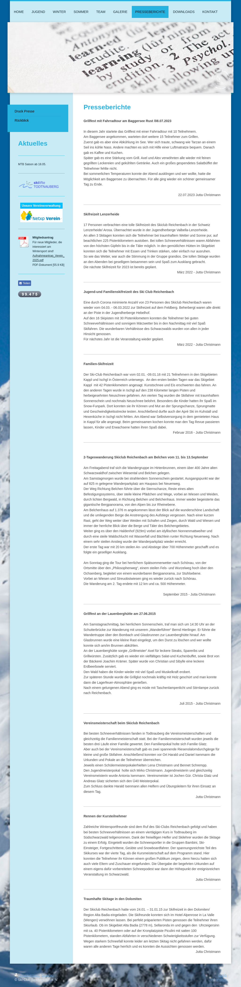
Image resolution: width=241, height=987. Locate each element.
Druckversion (27, 975)
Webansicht (217, 980)
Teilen (24, 283)
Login (222, 975)
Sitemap (48, 975)
